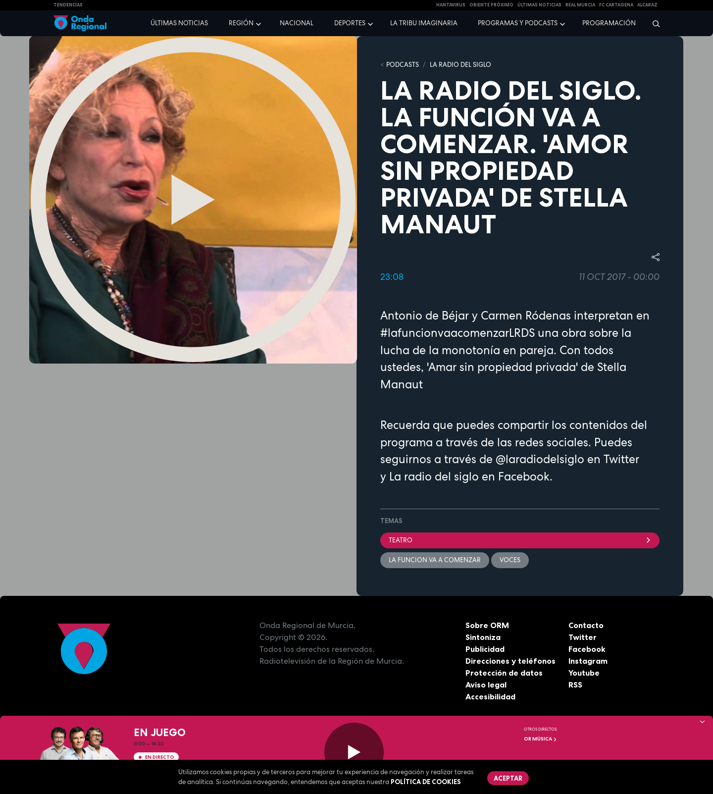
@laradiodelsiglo (538, 459)
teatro (520, 540)
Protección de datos (504, 673)
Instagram (588, 661)
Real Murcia (580, 5)
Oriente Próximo (491, 5)
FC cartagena (616, 5)
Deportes (349, 23)
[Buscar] (653, 23)
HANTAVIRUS (450, 5)
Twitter (582, 637)
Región (241, 23)
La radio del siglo (434, 476)
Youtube (584, 673)
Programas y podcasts (518, 23)
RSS (575, 684)
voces (510, 560)
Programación (609, 23)
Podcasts (402, 64)
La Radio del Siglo (460, 64)
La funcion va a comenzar (435, 560)
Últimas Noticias (539, 5)
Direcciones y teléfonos (510, 661)
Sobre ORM (487, 625)
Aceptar (508, 778)
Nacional (296, 23)
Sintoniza (483, 637)
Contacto (586, 625)
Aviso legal (486, 684)
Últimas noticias (179, 23)
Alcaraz (647, 5)
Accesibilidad (490, 696)
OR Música (540, 739)
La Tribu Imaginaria (424, 23)
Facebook (587, 649)
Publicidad (485, 649)
